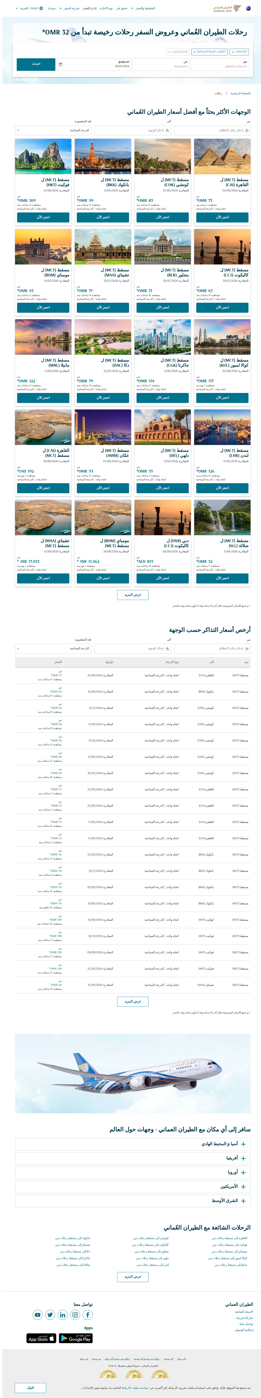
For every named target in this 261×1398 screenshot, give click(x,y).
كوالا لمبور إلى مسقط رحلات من (225, 1258)
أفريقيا (234, 1158)
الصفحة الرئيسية (238, 93)
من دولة (81, 1359)
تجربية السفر (66, 8)
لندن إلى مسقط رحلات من (150, 1265)
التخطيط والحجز (140, 8)
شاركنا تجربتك (242, 1318)
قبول (28, 1387)
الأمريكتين (231, 1187)
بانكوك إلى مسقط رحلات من (70, 1238)
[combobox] (217, 67)
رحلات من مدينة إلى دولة (115, 1359)
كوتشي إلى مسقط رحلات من (148, 1238)
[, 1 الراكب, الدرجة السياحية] (209, 52)
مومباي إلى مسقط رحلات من (227, 1251)
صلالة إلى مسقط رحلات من (71, 1265)
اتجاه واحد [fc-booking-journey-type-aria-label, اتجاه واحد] (239, 51)
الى (183, 62)
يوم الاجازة (104, 8)
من (243, 62)
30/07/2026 (120, 66)
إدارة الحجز (87, 8)
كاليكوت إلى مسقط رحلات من (148, 1245)
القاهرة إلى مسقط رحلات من (227, 1238)
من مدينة (94, 1359)
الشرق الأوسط (227, 1201)
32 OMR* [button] (53, 32)
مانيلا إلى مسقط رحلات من (228, 1265)
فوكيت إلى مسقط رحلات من (227, 1245)
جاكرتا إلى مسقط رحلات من (71, 1258)
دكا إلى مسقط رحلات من (73, 1251)
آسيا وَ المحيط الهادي (222, 1144)
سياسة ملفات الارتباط (132, 1388)
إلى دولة (179, 1359)
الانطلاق (121, 62)
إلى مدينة (166, 1359)
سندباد (49, 8)
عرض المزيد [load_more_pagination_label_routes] (130, 1277)
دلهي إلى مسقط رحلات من (150, 1258)
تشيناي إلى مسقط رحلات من (70, 1245)
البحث (33, 64)
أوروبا (235, 1173)
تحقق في (119, 8)
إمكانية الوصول (242, 1330)
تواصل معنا (244, 1324)
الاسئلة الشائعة (242, 1312)
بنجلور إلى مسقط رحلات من (149, 1251)
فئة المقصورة (81, 121)
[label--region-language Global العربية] (26, 8)
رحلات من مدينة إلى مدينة (145, 1359)
